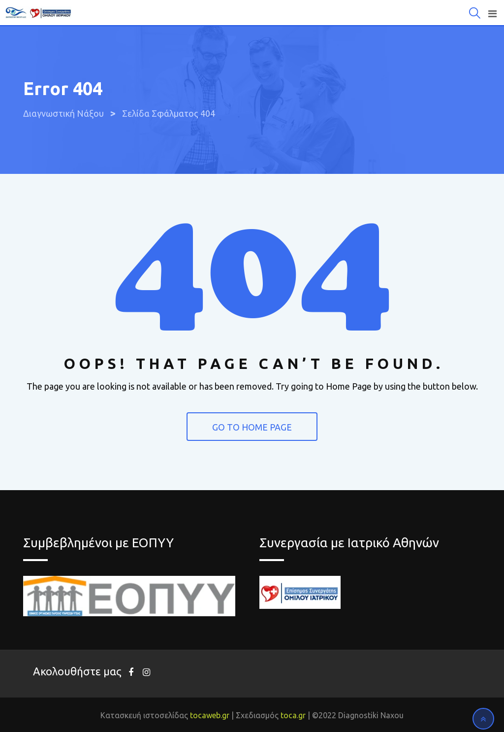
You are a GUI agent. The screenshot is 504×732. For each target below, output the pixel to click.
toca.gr (293, 715)
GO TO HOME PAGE (252, 427)
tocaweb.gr (209, 715)
